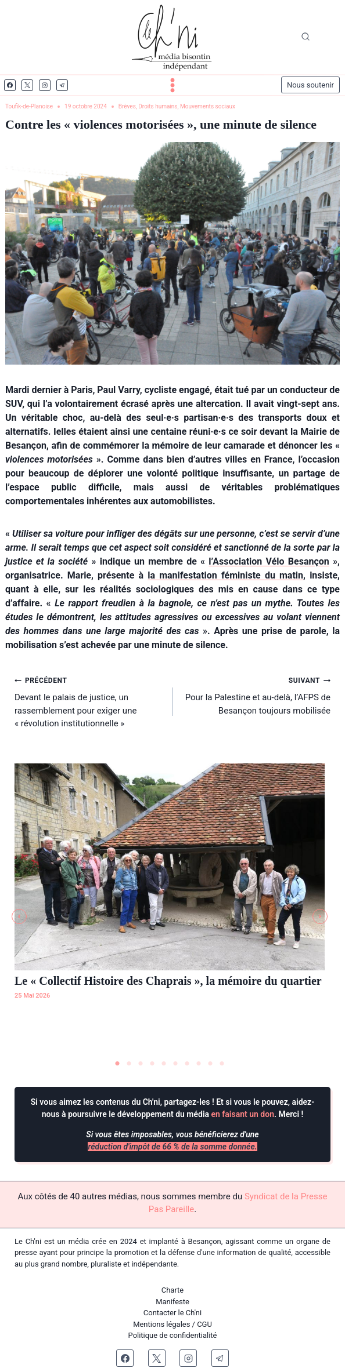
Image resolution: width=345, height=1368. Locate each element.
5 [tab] (164, 1063)
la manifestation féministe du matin (225, 575)
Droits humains (157, 106)
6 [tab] (175, 1063)
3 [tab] (140, 1063)
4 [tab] (152, 1063)
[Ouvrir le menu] (172, 85)
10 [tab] (222, 1063)
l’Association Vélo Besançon (269, 561)
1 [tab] (117, 1063)
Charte (172, 1290)
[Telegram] (62, 85)
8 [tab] (198, 1063)
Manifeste (172, 1301)
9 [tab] (210, 1063)
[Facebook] (10, 85)
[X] (27, 85)
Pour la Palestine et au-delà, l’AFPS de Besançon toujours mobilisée (255, 695)
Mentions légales (161, 1324)
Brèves (127, 106)
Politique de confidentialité (172, 1335)
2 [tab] (129, 1063)
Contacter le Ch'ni (172, 1312)
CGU (204, 1324)
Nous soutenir (310, 85)
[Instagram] (45, 85)
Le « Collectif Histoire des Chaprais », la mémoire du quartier (168, 980)
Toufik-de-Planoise (29, 106)
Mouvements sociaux (207, 106)
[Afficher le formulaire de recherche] (305, 37)
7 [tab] (187, 1063)
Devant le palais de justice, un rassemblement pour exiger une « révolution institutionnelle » (89, 701)
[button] (19, 916)
